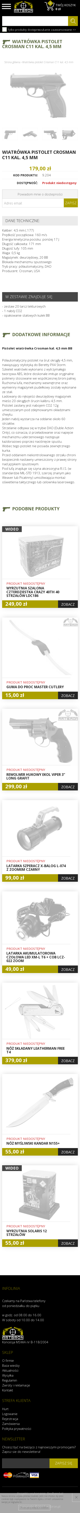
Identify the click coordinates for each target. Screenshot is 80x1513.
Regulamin (9, 1380)
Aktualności (10, 1370)
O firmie (8, 1360)
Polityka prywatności (16, 1428)
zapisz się (63, 1463)
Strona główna (12, 62)
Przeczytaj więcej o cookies (34, 1507)
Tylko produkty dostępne (21, 29)
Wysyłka (7, 1375)
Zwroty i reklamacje (16, 1385)
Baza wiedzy (11, 1365)
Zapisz (71, 203)
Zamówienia (11, 1423)
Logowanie (9, 1414)
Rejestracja (10, 1419)
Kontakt (7, 1390)
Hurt (5, 1409)
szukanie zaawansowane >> (57, 30)
